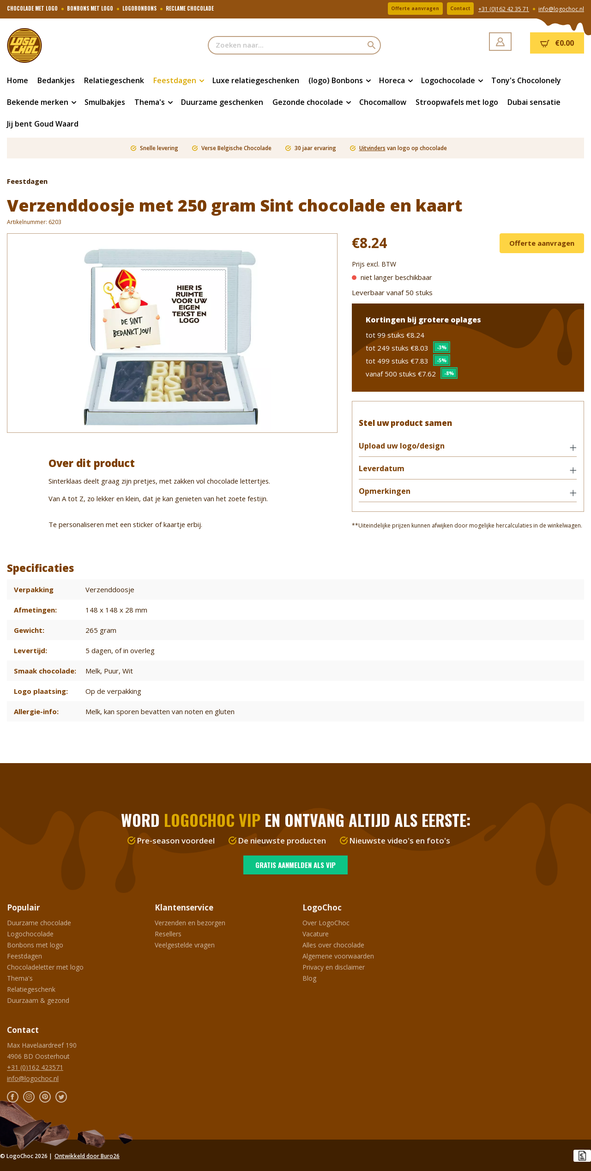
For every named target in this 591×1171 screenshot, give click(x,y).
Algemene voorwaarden (338, 956)
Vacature (315, 933)
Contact (456, 9)
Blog (309, 978)
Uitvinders (372, 148)
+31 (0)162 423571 (35, 1067)
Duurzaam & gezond (38, 1000)
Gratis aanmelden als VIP (295, 865)
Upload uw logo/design (406, 450)
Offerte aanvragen (401, 9)
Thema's (20, 978)
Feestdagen (24, 956)
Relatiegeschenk (31, 989)
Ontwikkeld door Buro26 (87, 1156)
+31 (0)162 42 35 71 (503, 9)
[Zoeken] (372, 45)
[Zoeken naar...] (285, 45)
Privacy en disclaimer (333, 967)
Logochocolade (30, 933)
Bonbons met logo (35, 944)
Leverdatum (386, 472)
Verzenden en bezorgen (190, 922)
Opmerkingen (389, 495)
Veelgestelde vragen (185, 944)
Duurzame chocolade (39, 922)
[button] (468, 451)
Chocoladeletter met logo (45, 967)
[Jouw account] (500, 41)
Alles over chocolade (333, 944)
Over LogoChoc (326, 922)
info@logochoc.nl (561, 9)
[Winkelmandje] (557, 43)
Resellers (168, 933)
